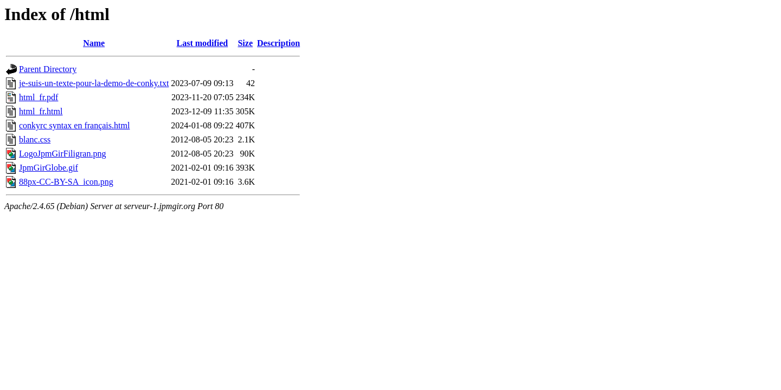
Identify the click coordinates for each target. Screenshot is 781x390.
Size (245, 43)
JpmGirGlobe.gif (48, 167)
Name (94, 43)
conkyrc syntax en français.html (74, 125)
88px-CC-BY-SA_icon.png (66, 181)
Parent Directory (47, 69)
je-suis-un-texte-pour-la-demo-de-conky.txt (94, 83)
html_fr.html (40, 111)
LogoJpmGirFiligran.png (62, 153)
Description (278, 43)
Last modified (202, 43)
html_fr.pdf (38, 97)
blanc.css (34, 139)
